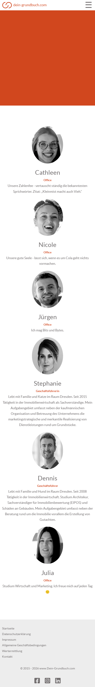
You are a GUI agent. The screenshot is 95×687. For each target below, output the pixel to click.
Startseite (8, 628)
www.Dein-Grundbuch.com (57, 668)
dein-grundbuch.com (30, 5)
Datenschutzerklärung (16, 634)
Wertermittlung (12, 651)
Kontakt (7, 656)
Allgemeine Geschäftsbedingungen (24, 645)
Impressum (9, 639)
